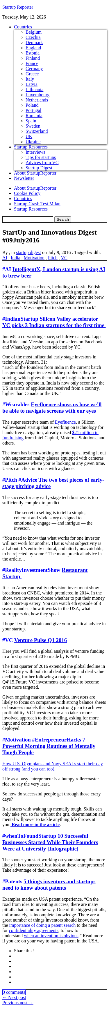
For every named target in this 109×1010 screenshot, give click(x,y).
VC (64, 257)
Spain (31, 120)
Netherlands (37, 99)
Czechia (33, 37)
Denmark (34, 42)
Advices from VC (42, 162)
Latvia (31, 84)
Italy (30, 79)
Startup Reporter (17, 7)
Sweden (33, 126)
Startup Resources (31, 146)
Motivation (34, 257)
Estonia (33, 52)
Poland (32, 105)
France (32, 63)
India (15, 257)
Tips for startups (41, 157)
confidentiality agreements (33, 930)
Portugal (33, 110)
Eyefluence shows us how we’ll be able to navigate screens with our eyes (51, 407)
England (33, 47)
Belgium (34, 32)
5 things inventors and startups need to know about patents (49, 884)
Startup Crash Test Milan (37, 203)
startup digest (28, 252)
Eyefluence (65, 422)
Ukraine (33, 141)
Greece (32, 73)
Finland (33, 58)
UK (29, 136)
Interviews (35, 152)
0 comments (14, 992)
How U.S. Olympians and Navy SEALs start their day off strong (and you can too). (52, 766)
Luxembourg (37, 94)
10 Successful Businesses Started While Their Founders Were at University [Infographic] (50, 842)
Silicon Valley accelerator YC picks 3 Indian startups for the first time (54, 322)
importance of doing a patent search (42, 925)
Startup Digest (39, 167)
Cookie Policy (27, 193)
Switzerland (37, 131)
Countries (23, 26)
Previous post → (17, 1002)
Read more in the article (35, 824)
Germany (34, 68)
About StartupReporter (35, 173)
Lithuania (34, 89)
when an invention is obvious (51, 935)
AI (4, 257)
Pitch (53, 257)
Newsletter (24, 178)
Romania (34, 115)
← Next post (14, 997)
